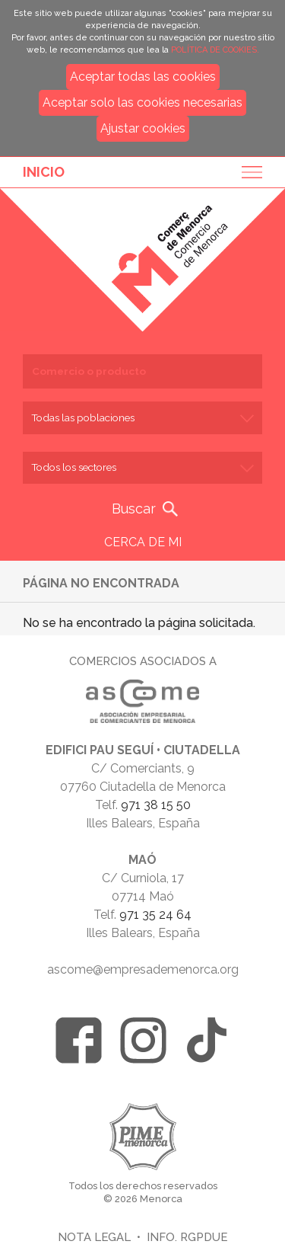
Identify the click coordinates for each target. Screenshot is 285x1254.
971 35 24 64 (155, 914)
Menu (247, 172)
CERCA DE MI (143, 542)
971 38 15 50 (156, 805)
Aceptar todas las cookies (143, 76)
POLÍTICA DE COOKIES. (215, 50)
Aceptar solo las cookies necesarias (142, 102)
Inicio (44, 172)
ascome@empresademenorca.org (143, 969)
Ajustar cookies (142, 128)
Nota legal (94, 1236)
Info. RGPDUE (187, 1236)
